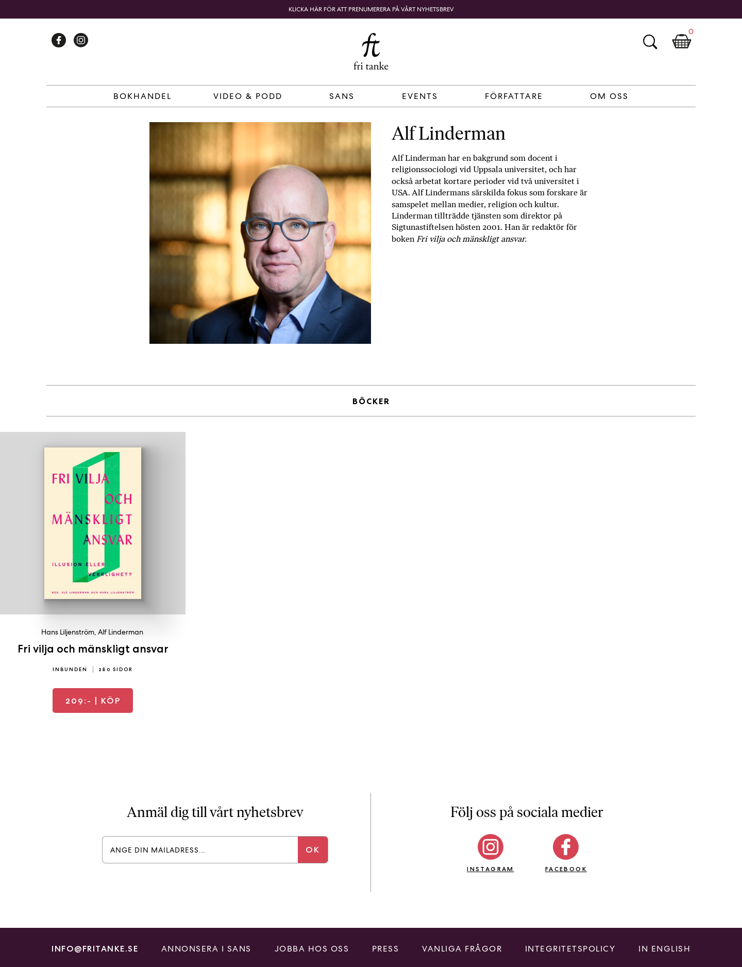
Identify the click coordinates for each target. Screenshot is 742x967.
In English (664, 948)
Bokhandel (142, 96)
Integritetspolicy (570, 948)
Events (420, 96)
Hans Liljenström (67, 632)
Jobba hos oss (312, 948)
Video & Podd (247, 96)
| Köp (93, 701)
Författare (514, 96)
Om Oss (609, 96)
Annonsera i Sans (206, 948)
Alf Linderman (120, 632)
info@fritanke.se (95, 949)
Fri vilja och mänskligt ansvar (93, 648)
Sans (342, 96)
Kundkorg (682, 42)
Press (385, 948)
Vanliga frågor (462, 948)
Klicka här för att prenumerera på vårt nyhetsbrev (371, 9)
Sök (650, 42)
